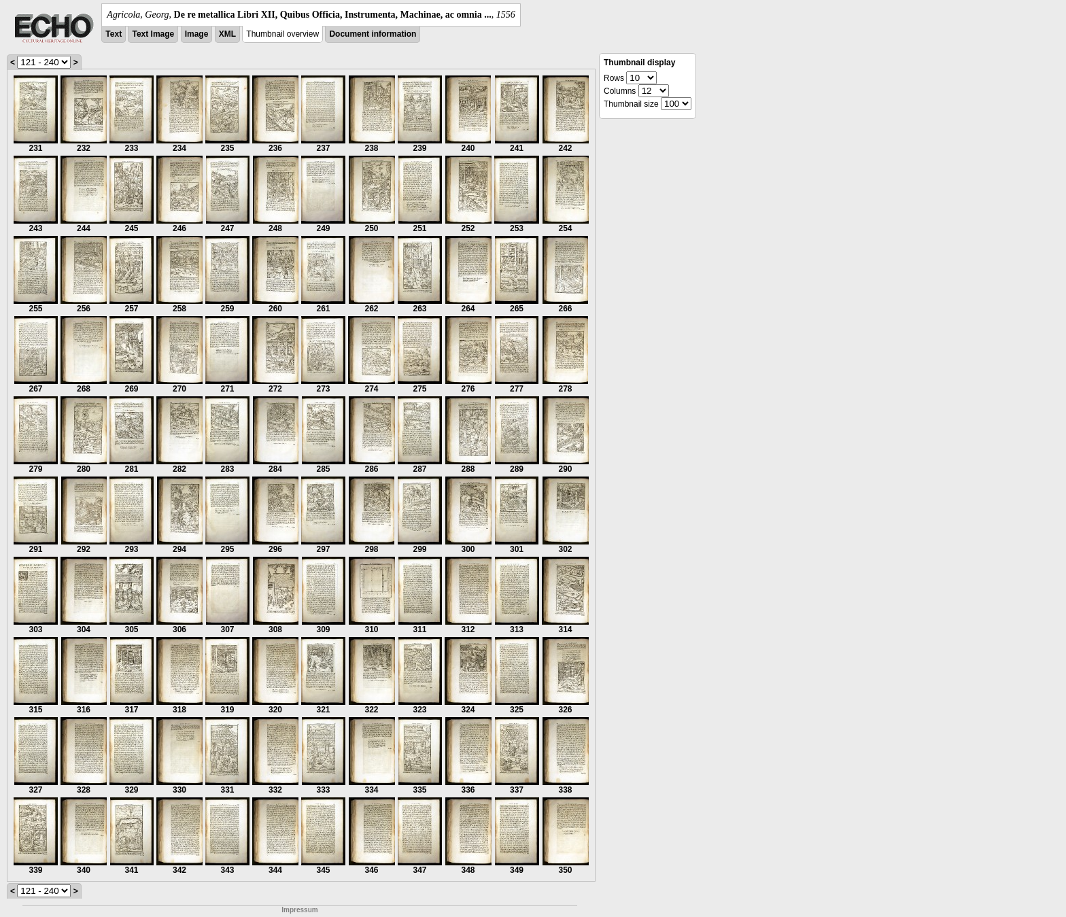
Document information (372, 34)
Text (113, 34)
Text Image (153, 34)
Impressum (299, 910)
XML (227, 34)
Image (197, 34)
